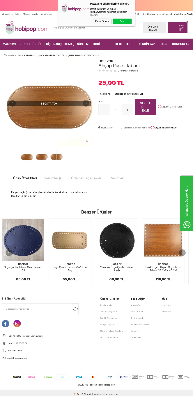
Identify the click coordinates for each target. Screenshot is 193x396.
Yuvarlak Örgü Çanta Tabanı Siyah (116, 269)
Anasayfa (135, 372)
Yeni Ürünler (46, 14)
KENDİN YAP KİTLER (147, 46)
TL (182, 27)
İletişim (18, 14)
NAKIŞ (57, 44)
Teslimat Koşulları (108, 379)
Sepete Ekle (145, 106)
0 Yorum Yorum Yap (128, 70)
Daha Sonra (102, 21)
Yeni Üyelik (167, 372)
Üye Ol (153, 30)
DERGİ (165, 44)
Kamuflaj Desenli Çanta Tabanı (23, 334)
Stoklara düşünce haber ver (129, 93)
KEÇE (119, 44)
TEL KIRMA (129, 46)
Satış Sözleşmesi (108, 392)
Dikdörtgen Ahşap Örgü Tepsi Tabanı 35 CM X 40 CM (163, 269)
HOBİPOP (23, 264)
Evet (122, 21)
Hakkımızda (106, 372)
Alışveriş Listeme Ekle (170, 106)
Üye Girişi (153, 26)
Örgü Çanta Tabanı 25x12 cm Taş (70, 269)
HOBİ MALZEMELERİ (102, 46)
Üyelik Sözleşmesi (108, 385)
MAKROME (10, 44)
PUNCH (25, 44)
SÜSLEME (83, 44)
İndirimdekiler (7, 14)
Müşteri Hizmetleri (31, 14)
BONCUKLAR (180, 44)
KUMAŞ (69, 44)
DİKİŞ (47, 44)
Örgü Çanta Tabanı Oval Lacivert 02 (23, 269)
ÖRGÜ (36, 44)
